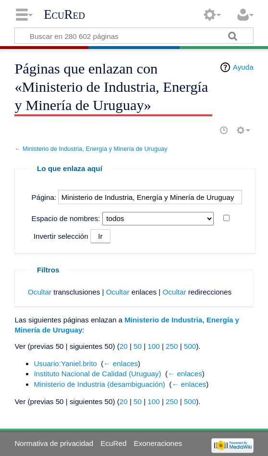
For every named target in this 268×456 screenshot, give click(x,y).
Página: (44, 197)
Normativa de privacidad (53, 443)
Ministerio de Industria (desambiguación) (99, 384)
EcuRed (64, 14)
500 (190, 346)
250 (172, 346)
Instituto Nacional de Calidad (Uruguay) (97, 374)
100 (153, 346)
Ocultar (39, 292)
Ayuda (243, 67)
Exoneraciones (158, 443)
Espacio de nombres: (66, 218)
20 (124, 346)
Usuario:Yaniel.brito (65, 363)
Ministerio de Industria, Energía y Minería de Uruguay (95, 148)
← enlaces (120, 363)
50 (138, 346)
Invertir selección (61, 236)
